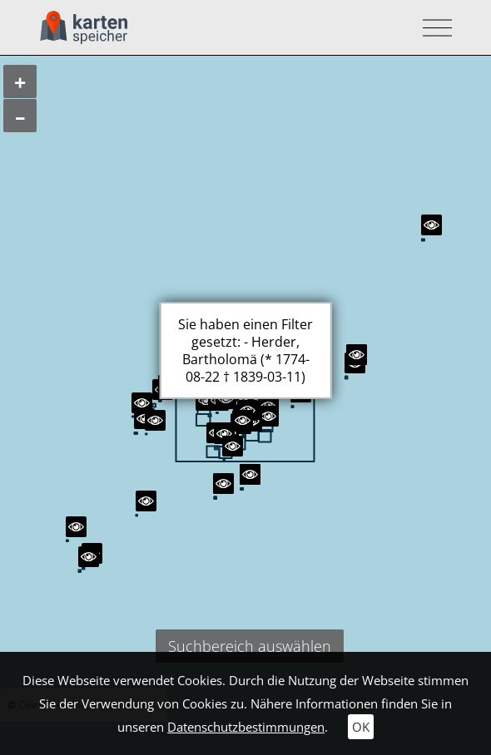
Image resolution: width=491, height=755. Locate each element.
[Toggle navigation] (432, 28)
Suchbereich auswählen (249, 646)
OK (360, 726)
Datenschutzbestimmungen (246, 726)
